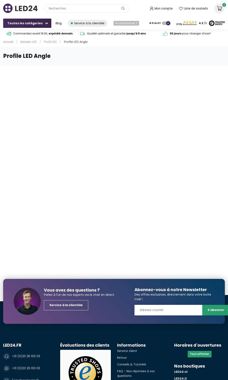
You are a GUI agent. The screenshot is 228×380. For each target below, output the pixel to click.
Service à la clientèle (66, 305)
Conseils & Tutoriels (131, 364)
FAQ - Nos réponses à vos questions (136, 373)
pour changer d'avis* (190, 33)
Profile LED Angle (76, 42)
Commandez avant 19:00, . (43, 33)
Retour (122, 358)
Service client (127, 351)
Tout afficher (199, 354)
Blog (59, 23)
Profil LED (50, 42)
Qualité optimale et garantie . (117, 33)
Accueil (8, 42)
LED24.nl (180, 372)
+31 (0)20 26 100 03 (26, 356)
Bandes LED (28, 42)
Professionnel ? (126, 23)
